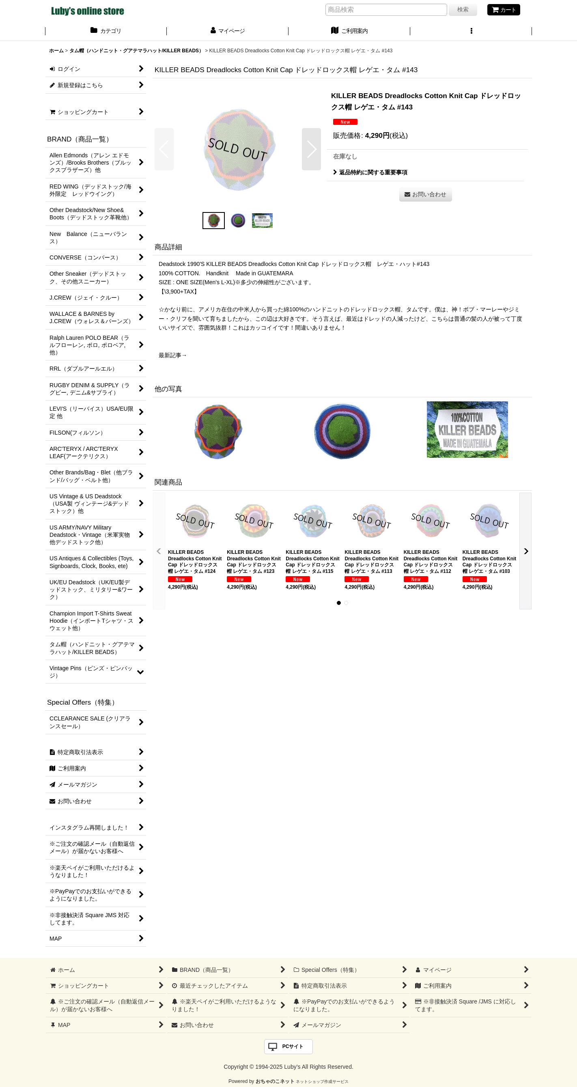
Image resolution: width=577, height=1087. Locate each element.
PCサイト (293, 1046)
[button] (471, 32)
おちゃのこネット (275, 1081)
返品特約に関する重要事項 (370, 172)
